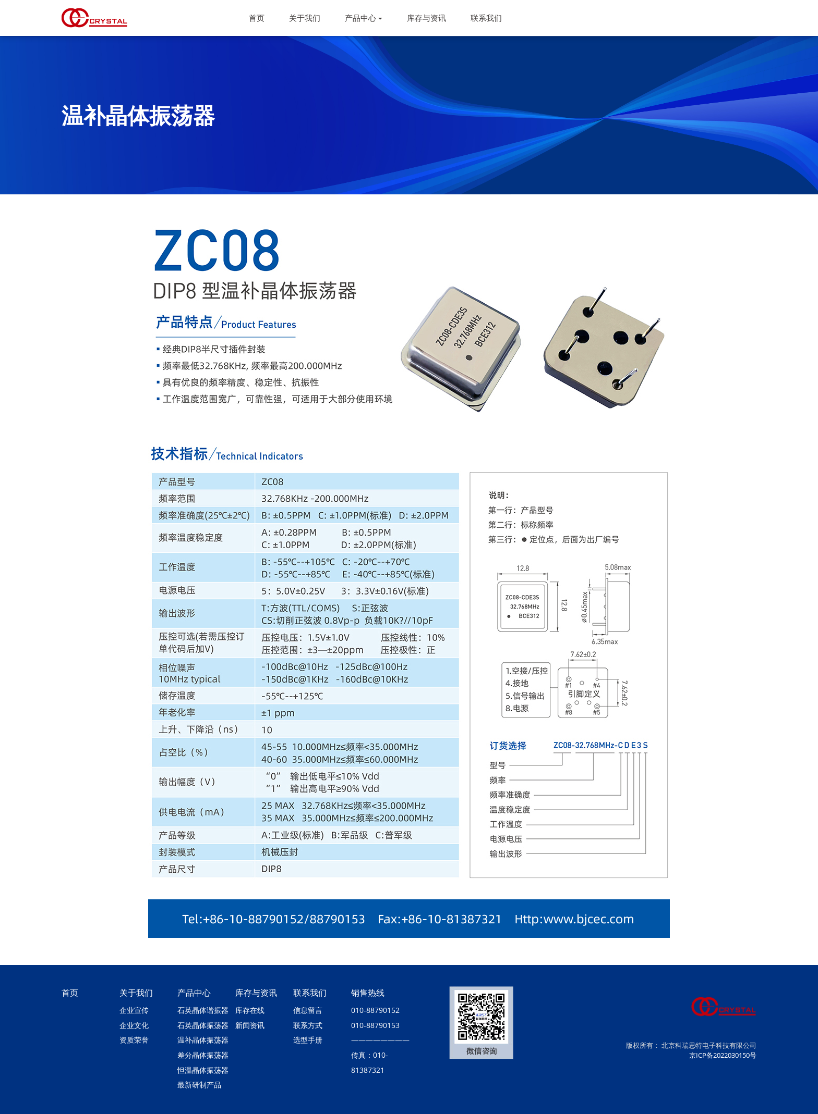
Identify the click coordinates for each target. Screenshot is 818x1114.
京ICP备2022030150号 (722, 1055)
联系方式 (307, 1025)
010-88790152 (375, 1010)
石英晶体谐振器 (202, 1010)
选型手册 (307, 1040)
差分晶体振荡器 (202, 1055)
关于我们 (304, 18)
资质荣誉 (134, 1040)
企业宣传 (134, 1010)
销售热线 (367, 992)
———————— (380, 1040)
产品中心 (363, 18)
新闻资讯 (249, 1025)
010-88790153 (375, 1025)
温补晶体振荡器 (202, 1040)
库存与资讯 (426, 18)
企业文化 (134, 1025)
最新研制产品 (199, 1085)
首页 (256, 18)
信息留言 (307, 1010)
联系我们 (486, 18)
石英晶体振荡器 (202, 1025)
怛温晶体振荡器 (202, 1070)
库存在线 (249, 1010)
